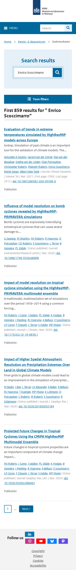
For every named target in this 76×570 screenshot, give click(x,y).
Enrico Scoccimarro (59, 167)
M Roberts (37, 397)
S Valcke (43, 325)
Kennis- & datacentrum (31, 41)
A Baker (52, 387)
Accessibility (38, 565)
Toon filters (41, 99)
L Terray (54, 243)
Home (7, 41)
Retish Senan (11, 171)
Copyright (38, 551)
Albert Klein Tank (29, 171)
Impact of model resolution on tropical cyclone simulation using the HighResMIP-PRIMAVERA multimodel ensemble (37, 288)
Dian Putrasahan (51, 162)
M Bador (9, 387)
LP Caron (9, 325)
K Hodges (56, 315)
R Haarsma (51, 238)
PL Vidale (20, 248)
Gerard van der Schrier (40, 157)
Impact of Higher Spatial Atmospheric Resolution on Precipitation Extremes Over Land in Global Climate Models (37, 364)
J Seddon (33, 315)
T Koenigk (25, 392)
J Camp (22, 315)
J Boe (18, 387)
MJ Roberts (37, 238)
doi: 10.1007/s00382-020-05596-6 (34, 181)
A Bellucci (48, 320)
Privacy (38, 556)
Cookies (38, 561)
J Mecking (20, 320)
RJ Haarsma (35, 320)
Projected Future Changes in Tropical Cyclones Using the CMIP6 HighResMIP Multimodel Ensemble (34, 436)
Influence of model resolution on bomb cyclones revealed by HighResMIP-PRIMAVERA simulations (34, 211)
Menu (13, 28)
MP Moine (55, 325)
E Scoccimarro (40, 243)
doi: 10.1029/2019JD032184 (36, 406)
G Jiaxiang (10, 238)
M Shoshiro (23, 238)
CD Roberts (25, 243)
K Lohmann (51, 392)
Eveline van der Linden (28, 162)
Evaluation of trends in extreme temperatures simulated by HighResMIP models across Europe (35, 134)
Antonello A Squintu (15, 157)
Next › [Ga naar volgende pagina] (26, 509)
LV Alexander (39, 387)
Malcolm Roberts (37, 167)
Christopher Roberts (15, 167)
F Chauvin (21, 325)
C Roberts (24, 397)
